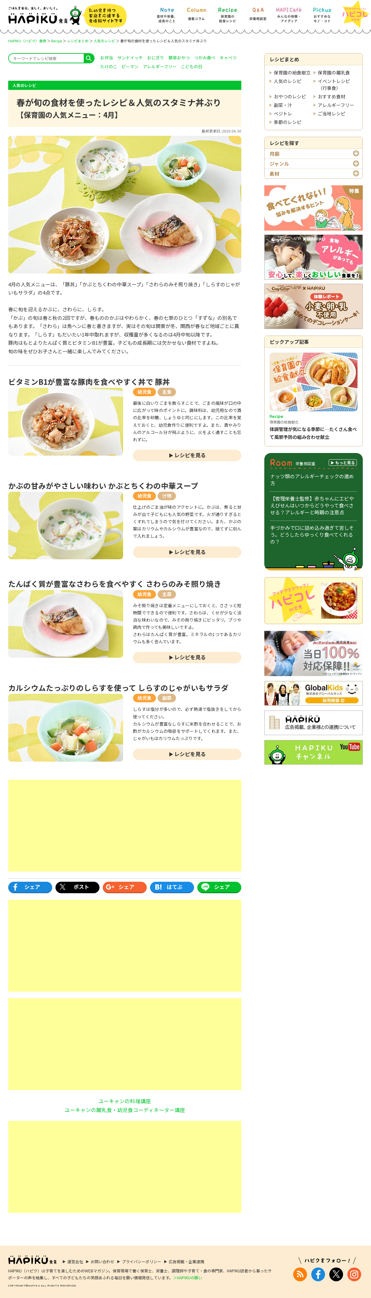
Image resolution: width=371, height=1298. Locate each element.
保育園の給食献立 (292, 72)
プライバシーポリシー (141, 1261)
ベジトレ (283, 113)
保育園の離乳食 (334, 72)
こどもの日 (191, 66)
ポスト (81, 887)
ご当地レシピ (331, 113)
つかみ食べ (204, 57)
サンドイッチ (130, 57)
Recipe (56, 40)
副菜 (166, 697)
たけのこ (108, 66)
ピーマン (130, 66)
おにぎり (155, 57)
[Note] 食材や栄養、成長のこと (166, 12)
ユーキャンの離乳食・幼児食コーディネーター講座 (125, 1109)
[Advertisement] (124, 826)
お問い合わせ (102, 1261)
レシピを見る (190, 455)
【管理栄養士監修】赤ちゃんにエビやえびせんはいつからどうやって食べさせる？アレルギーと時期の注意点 (312, 505)
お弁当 (106, 57)
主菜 (166, 594)
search (89, 58)
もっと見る (345, 462)
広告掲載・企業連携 (186, 1261)
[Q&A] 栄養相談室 (257, 12)
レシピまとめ (78, 40)
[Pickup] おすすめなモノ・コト (322, 12)
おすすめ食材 (331, 96)
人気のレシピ (104, 40)
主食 (166, 391)
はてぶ (175, 887)
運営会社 (75, 1261)
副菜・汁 (283, 105)
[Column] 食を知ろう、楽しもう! (196, 12)
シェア (32, 887)
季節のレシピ (287, 122)
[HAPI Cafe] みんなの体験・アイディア (289, 12)
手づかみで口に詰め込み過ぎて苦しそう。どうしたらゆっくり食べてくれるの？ (312, 534)
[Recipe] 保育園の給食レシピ (227, 12)
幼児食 (144, 391)
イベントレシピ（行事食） (334, 84)
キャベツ (228, 57)
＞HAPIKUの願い (187, 1277)
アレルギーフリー (336, 105)
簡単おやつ (179, 57)
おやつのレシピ (290, 96)
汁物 (166, 495)
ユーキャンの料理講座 (124, 1100)
